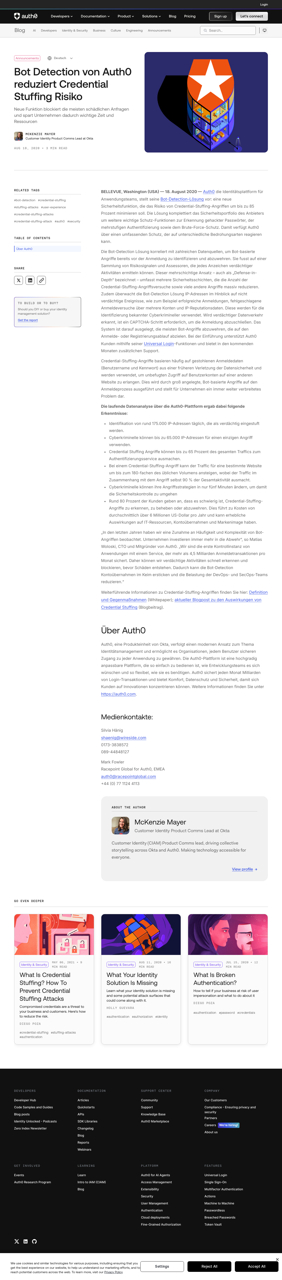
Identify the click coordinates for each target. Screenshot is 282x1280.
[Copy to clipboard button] (41, 280)
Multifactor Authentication (223, 1187)
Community (149, 1098)
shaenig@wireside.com (123, 734)
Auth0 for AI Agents (155, 1173)
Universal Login (158, 342)
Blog (20, 30)
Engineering (134, 30)
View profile (242, 865)
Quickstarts (86, 1105)
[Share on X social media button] (18, 280)
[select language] (60, 58)
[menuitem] (62, 16)
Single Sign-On (215, 1180)
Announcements (159, 30)
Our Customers (215, 1098)
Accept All (256, 1267)
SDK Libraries (87, 1120)
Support (147, 1105)
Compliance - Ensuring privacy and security (230, 1108)
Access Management (156, 1180)
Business (99, 30)
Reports (83, 1141)
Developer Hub (25, 1098)
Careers (221, 1123)
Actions (210, 1194)
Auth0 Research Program (32, 1180)
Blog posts (22, 1112)
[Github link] (34, 1239)
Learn (82, 1173)
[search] (228, 30)
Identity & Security (75, 30)
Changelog (85, 1127)
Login (264, 4)
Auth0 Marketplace (155, 1120)
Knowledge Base (153, 1112)
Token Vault (213, 1223)
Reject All (209, 1267)
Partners (210, 1116)
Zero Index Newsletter (30, 1127)
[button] (220, 16)
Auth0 (208, 191)
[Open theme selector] (264, 30)
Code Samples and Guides (33, 1105)
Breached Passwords (219, 1216)
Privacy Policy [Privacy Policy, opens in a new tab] (113, 1272)
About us (211, 1130)
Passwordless (214, 1209)
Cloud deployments (155, 1216)
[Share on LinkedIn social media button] (30, 280)
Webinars (84, 1148)
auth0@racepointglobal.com (127, 772)
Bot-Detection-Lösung (181, 198)
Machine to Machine (219, 1202)
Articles (83, 1098)
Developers (49, 30)
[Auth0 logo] (25, 16)
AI (34, 30)
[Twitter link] (16, 1239)
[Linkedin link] (25, 1239)
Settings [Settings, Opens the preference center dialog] (162, 1267)
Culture (116, 30)
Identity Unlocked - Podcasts (35, 1120)
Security (147, 1194)
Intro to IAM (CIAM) (92, 1180)
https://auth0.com (117, 691)
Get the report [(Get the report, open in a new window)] (28, 320)
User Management (154, 1202)
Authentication (152, 1209)
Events (19, 1173)
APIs (81, 1112)
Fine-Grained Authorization (161, 1223)
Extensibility (150, 1187)
